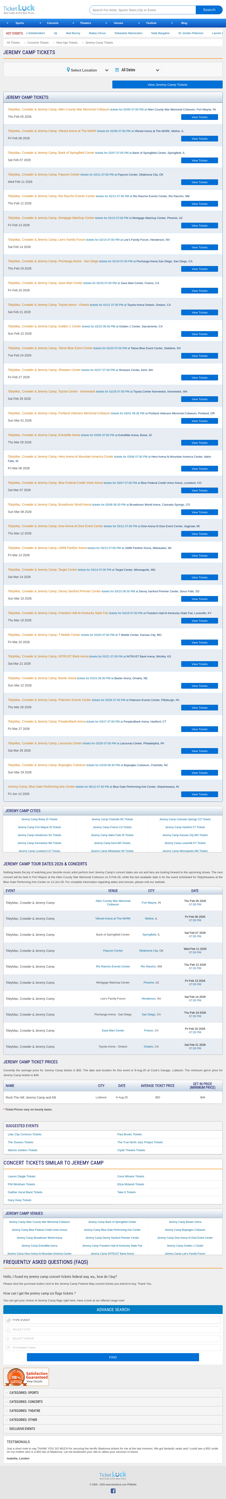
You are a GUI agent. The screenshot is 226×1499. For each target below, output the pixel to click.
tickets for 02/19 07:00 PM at (100, 261)
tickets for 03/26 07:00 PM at (93, 700)
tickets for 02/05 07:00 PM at (112, 109)
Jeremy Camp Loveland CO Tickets (39, 851)
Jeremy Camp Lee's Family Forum (185, 1253)
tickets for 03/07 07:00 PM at (105, 482)
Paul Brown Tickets (129, 1134)
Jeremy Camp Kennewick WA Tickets (39, 843)
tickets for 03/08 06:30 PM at (99, 504)
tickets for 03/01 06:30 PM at (111, 413)
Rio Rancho (148, 966)
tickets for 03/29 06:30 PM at (88, 765)
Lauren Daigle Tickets (22, 1176)
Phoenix (149, 982)
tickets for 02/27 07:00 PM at (80, 370)
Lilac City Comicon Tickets (24, 1134)
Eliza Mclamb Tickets (130, 1184)
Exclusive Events (22, 1429)
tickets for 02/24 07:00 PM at (94, 348)
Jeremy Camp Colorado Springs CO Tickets (185, 819)
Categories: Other (23, 1420)
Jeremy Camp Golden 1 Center (185, 1245)
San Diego (148, 1014)
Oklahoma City (148, 950)
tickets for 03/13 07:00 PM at (89, 548)
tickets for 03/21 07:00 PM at (89, 656)
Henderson (148, 998)
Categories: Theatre (24, 1411)
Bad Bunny (81, 33)
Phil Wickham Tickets (21, 1184)
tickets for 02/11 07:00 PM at (85, 174)
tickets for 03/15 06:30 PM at (103, 591)
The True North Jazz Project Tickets (140, 1142)
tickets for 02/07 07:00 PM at (96, 152)
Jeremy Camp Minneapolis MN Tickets (185, 851)
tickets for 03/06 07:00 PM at (109, 459)
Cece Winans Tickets (130, 1176)
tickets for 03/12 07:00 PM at (104, 526)
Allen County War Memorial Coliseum (113, 902)
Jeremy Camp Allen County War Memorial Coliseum (39, 1222)
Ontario (148, 1046)
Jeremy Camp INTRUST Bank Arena (112, 1253)
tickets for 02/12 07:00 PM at (99, 196)
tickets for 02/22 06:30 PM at (85, 326)
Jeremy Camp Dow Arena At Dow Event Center (185, 1237)
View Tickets (200, 117)
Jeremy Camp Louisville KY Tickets (185, 843)
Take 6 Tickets (126, 1192)
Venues (118, 23)
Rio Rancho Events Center (113, 966)
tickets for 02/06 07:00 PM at (96, 131)
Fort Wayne (149, 902)
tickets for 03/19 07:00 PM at (110, 613)
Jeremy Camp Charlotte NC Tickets (112, 819)
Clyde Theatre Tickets (131, 1150)
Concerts (52, 23)
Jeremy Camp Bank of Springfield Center (112, 1222)
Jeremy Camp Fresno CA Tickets (112, 827)
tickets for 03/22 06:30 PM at (78, 678)
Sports (20, 23)
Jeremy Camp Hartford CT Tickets (185, 827)
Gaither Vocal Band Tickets (25, 1192)
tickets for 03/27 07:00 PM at (87, 721)
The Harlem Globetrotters (36, 33)
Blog (184, 23)
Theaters (85, 23)
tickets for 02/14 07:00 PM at (89, 239)
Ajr (63, 33)
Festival (151, 23)
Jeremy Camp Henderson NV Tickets (39, 835)
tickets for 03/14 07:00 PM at (81, 569)
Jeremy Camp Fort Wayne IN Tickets (39, 827)
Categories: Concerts (26, 1402)
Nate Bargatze (168, 33)
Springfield (149, 934)
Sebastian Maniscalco (136, 33)
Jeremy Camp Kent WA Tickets (112, 843)
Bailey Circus (105, 33)
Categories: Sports (24, 1393)
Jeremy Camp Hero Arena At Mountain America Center (39, 1253)
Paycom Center (113, 950)
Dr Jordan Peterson (198, 33)
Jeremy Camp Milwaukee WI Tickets (112, 851)
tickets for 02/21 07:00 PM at (89, 304)
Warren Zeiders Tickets (22, 1150)
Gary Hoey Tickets (19, 1200)
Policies (131, 1484)
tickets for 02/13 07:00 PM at (95, 218)
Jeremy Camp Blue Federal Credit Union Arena (39, 1229)
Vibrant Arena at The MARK (113, 918)
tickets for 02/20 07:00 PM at (83, 283)
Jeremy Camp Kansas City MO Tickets (185, 835)
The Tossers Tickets (20, 1142)
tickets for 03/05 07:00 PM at (80, 435)
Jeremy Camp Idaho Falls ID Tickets (112, 835)
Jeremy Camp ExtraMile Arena (39, 1245)
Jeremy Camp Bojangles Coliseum (185, 1229)
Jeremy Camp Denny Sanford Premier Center (112, 1237)
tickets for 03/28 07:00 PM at (86, 743)
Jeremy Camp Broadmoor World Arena (39, 1237)
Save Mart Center (113, 1030)
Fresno (148, 1030)
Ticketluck (41, 9)
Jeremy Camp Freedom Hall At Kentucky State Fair (112, 1245)
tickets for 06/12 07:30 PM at (93, 786)
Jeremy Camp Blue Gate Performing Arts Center (112, 1229)
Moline (149, 918)
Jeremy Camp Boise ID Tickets (39, 819)
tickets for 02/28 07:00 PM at (97, 391)
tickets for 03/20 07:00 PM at (85, 635)
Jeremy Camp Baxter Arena (185, 1222)
